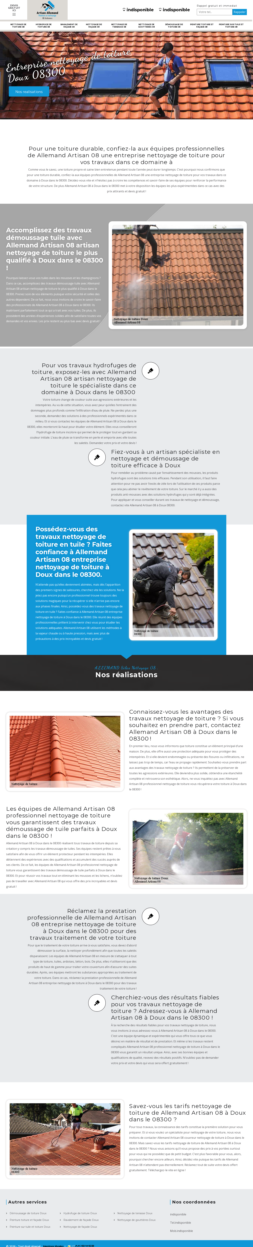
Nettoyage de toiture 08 (18, 25)
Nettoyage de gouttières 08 (146, 25)
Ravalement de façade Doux (81, 1220)
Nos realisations (29, 92)
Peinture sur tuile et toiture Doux (30, 1226)
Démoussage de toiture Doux (28, 1213)
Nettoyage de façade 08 (94, 25)
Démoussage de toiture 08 (174, 25)
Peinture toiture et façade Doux (29, 1220)
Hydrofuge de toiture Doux (80, 1213)
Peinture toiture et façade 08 (202, 25)
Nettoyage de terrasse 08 (119, 25)
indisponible (138, 9)
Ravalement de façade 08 (69, 25)
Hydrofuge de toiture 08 (44, 25)
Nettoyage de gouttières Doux (136, 1220)
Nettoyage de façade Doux (80, 1226)
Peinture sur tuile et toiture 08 (231, 25)
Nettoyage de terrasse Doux (134, 1213)
